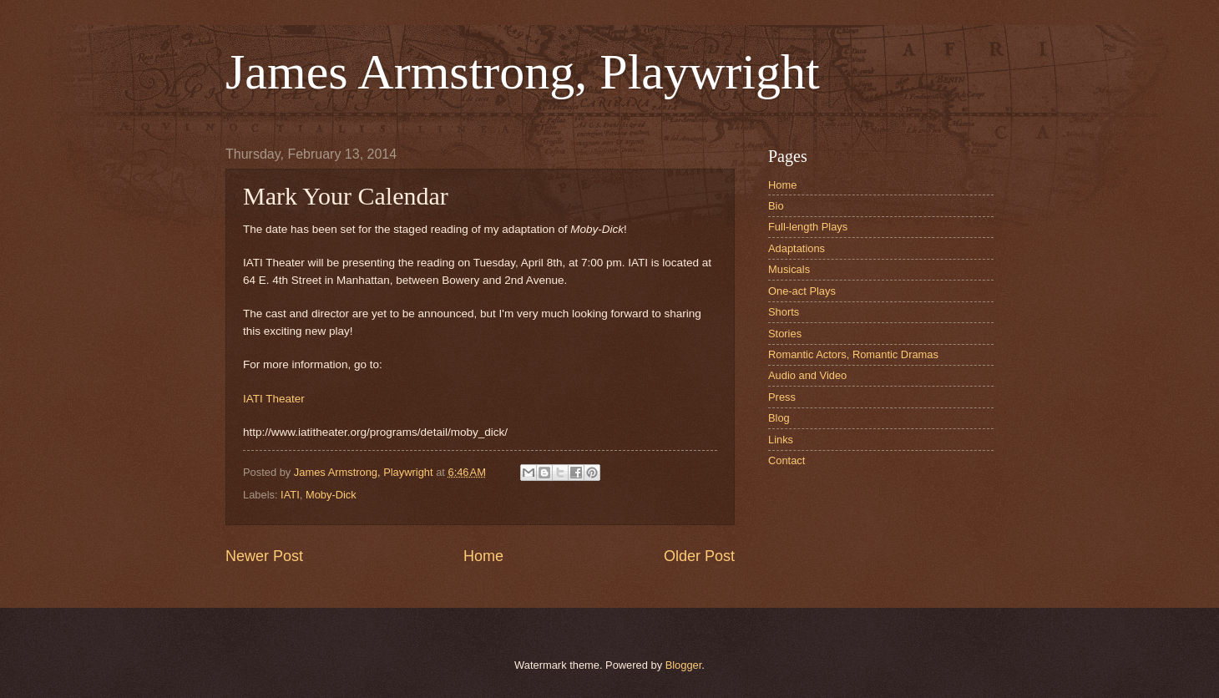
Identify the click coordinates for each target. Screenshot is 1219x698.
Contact (786, 460)
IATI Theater (274, 398)
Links (780, 439)
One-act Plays (802, 291)
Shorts (783, 312)
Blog (779, 418)
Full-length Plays (807, 226)
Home (483, 556)
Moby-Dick (331, 494)
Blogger (683, 665)
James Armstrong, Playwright (522, 71)
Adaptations (796, 248)
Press (782, 397)
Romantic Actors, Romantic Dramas (853, 354)
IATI (290, 494)
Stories (785, 333)
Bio (776, 206)
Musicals (789, 269)
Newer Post (264, 556)
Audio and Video (807, 375)
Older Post (699, 556)
